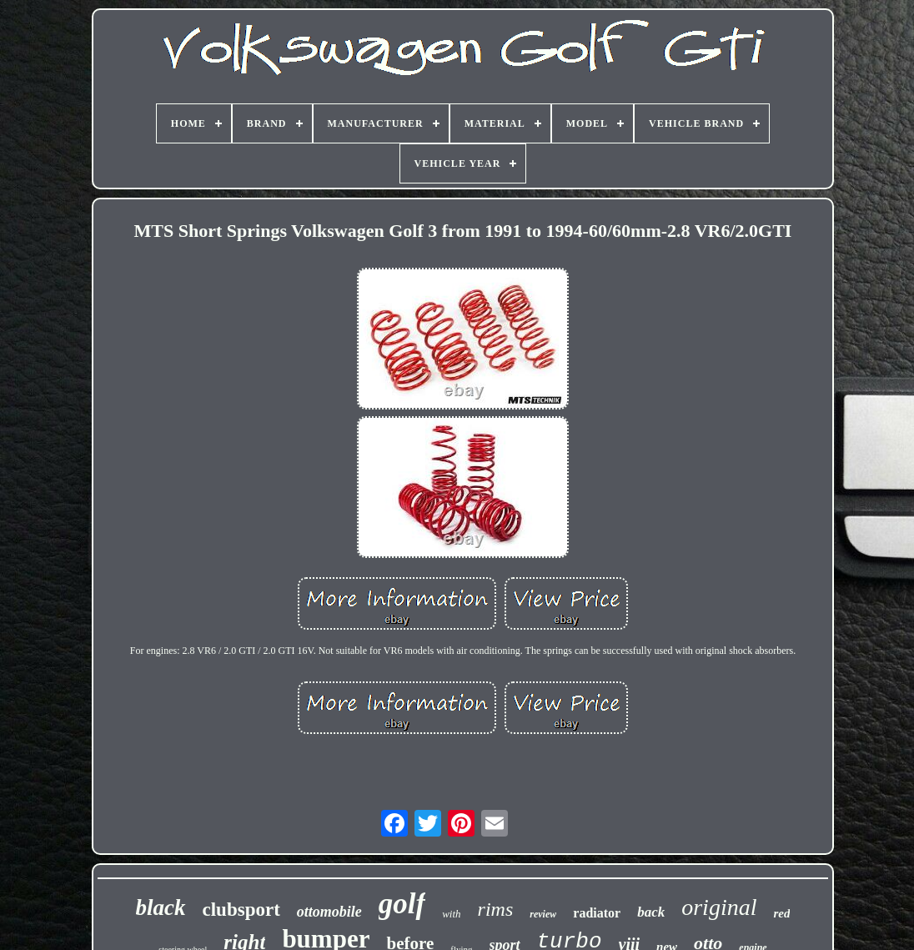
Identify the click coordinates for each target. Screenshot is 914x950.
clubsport (241, 909)
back (651, 912)
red (781, 913)
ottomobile (329, 911)
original (718, 907)
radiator (596, 913)
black (161, 907)
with (451, 913)
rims (496, 909)
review (543, 914)
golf (402, 903)
